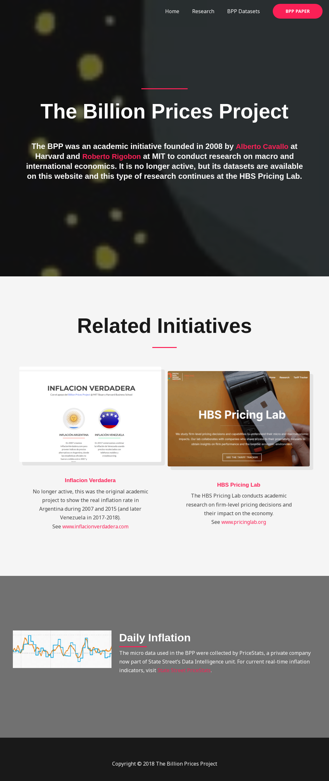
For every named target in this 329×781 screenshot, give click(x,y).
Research (207, 11)
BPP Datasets (244, 11)
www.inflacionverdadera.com (95, 526)
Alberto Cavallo (262, 146)
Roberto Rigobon (111, 156)
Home (179, 11)
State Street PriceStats (184, 670)
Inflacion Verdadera (90, 480)
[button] (298, 11)
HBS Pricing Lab (238, 485)
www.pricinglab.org (243, 521)
